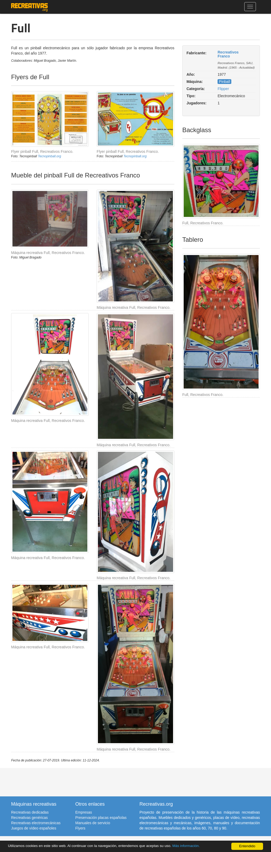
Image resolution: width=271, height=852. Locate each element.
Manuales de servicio (92, 823)
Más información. (186, 846)
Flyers (80, 828)
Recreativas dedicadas (30, 812)
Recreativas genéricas (29, 817)
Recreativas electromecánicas (36, 823)
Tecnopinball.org (49, 156)
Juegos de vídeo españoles (33, 828)
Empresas (83, 812)
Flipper (223, 89)
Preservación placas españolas (101, 817)
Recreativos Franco (228, 54)
